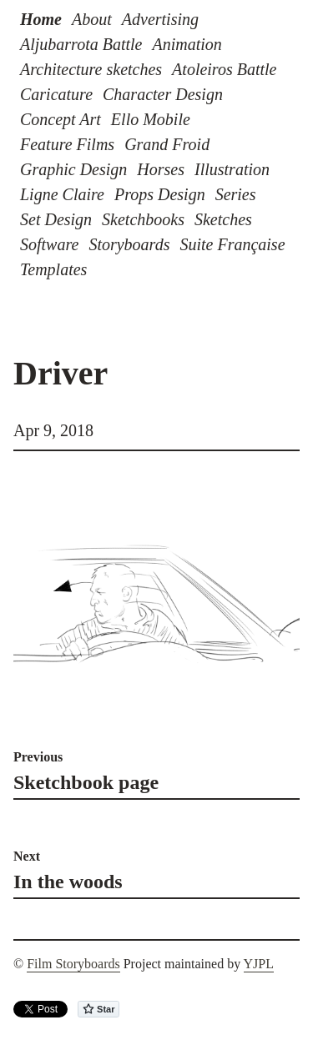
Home (41, 19)
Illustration (232, 169)
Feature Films (67, 144)
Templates (53, 269)
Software (49, 244)
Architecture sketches (91, 69)
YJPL (259, 964)
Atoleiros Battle (224, 69)
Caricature (56, 94)
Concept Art (60, 119)
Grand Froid (167, 144)
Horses (160, 169)
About (92, 19)
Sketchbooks (143, 219)
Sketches (223, 219)
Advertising (160, 19)
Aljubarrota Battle (81, 44)
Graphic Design (73, 169)
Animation (186, 44)
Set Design (56, 219)
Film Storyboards (73, 964)
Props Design (159, 194)
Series (235, 194)
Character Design (163, 94)
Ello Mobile (150, 119)
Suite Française (232, 244)
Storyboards (128, 244)
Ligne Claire (62, 194)
